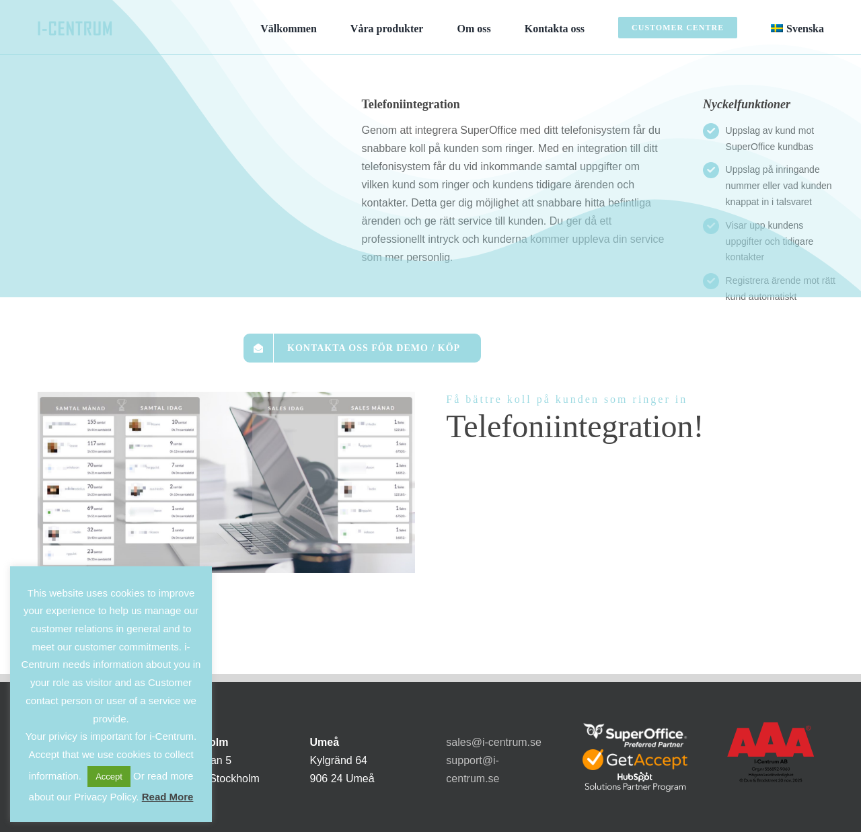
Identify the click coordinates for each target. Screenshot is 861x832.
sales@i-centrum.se (493, 742)
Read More (168, 796)
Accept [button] (109, 776)
